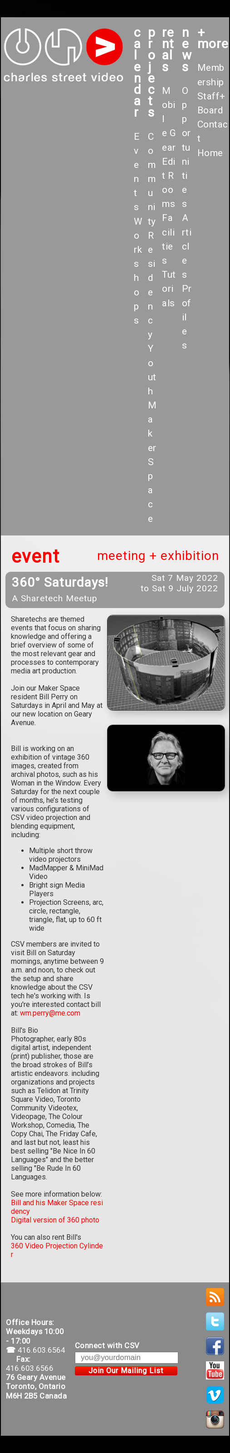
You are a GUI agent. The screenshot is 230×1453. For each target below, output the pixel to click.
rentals (168, 49)
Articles (187, 246)
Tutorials (169, 288)
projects (152, 72)
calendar (138, 72)
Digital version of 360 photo (55, 1220)
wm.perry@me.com (50, 1013)
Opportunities (186, 147)
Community (152, 179)
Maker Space (152, 462)
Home (210, 152)
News (187, 49)
